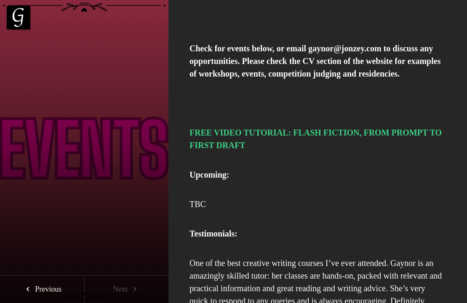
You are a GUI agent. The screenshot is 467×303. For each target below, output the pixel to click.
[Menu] (18, 17)
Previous (42, 289)
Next (126, 289)
